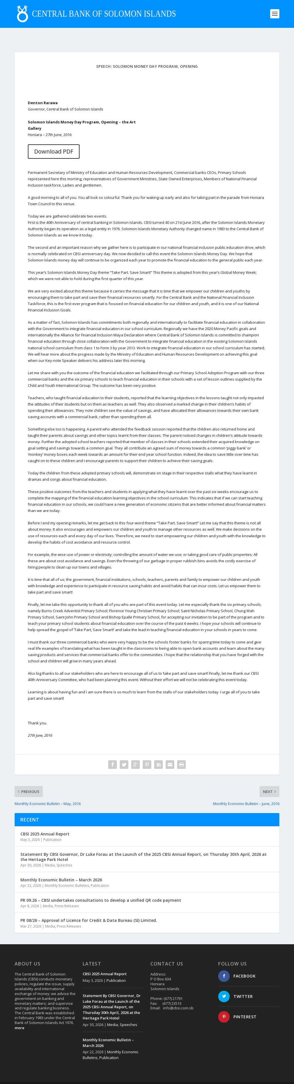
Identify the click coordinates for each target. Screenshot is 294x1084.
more (19, 1014)
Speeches (64, 852)
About (221, 1075)
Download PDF (53, 138)
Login (274, 1075)
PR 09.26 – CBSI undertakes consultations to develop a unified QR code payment (100, 887)
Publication (52, 826)
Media (50, 852)
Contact (237, 1075)
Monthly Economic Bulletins (67, 872)
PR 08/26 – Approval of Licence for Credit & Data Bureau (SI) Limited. (88, 907)
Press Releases (67, 893)
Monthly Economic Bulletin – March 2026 (61, 867)
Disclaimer (257, 1075)
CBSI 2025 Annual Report (44, 821)
